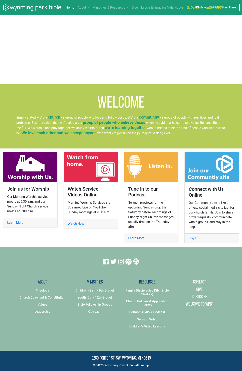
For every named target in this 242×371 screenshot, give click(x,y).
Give (135, 7)
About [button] (82, 7)
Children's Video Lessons (147, 326)
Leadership (42, 311)
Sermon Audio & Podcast (147, 312)
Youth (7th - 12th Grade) (95, 297)
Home (71, 7)
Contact (199, 282)
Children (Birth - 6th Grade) (95, 290)
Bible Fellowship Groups (95, 304)
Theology (42, 290)
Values (42, 304)
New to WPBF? (216, 7)
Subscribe (199, 297)
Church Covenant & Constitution (42, 297)
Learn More (15, 223)
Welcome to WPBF (199, 304)
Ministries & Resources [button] (109, 7)
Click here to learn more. (162, 69)
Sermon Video (147, 319)
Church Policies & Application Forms (147, 303)
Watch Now (76, 224)
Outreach (94, 311)
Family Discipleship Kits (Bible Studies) (147, 292)
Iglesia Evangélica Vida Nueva (162, 7)
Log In (193, 238)
